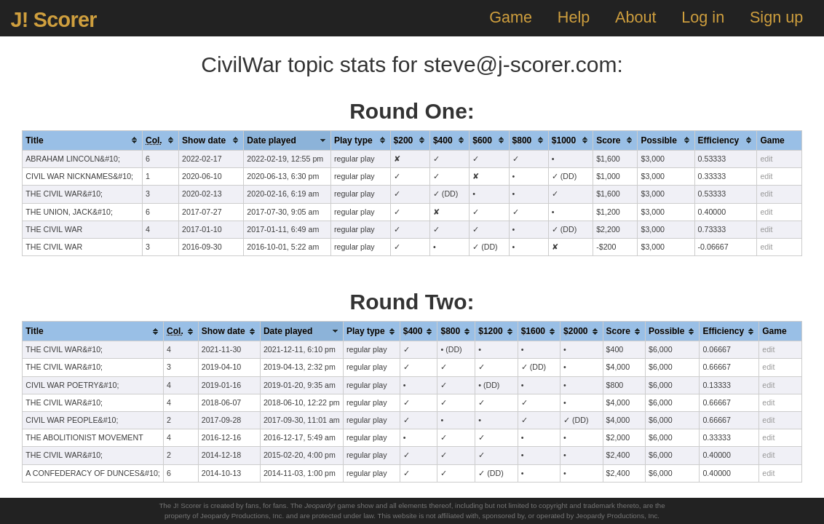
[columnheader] (83, 140)
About (635, 17)
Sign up (776, 17)
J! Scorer (53, 19)
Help (574, 17)
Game (510, 17)
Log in (702, 17)
